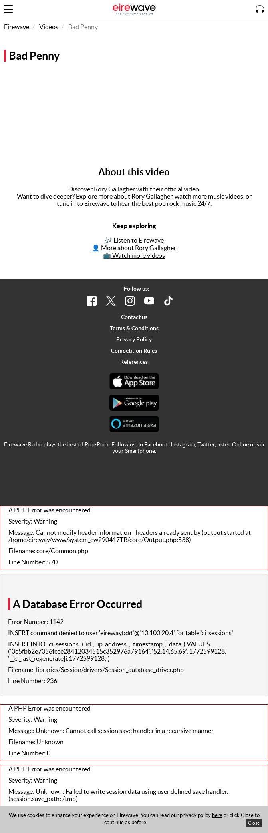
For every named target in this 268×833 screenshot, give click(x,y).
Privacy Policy (134, 339)
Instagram (183, 444)
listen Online (233, 444)
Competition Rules (134, 350)
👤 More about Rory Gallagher (134, 247)
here (217, 815)
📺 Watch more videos (134, 255)
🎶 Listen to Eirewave (134, 240)
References (134, 362)
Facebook (156, 444)
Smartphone (140, 451)
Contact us (134, 317)
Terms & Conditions (134, 328)
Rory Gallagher (151, 196)
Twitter (206, 444)
